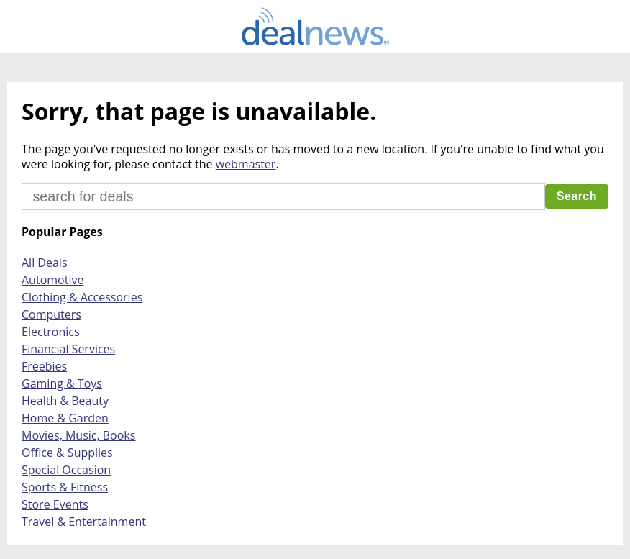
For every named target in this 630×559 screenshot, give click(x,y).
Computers (51, 314)
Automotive (52, 280)
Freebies (44, 366)
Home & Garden (65, 418)
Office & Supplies (67, 452)
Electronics (51, 332)
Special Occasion (66, 470)
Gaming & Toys (62, 383)
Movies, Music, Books (78, 435)
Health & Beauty (65, 401)
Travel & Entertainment (84, 522)
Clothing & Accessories (82, 297)
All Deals (45, 263)
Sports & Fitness (65, 487)
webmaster (246, 164)
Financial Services (68, 349)
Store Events (55, 504)
